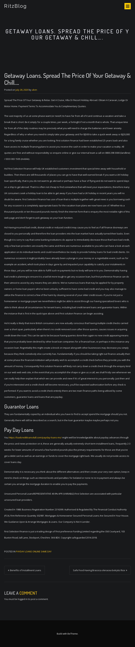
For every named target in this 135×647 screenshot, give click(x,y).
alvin (34, 89)
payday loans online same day (34, 551)
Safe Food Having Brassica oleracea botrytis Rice (99, 570)
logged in (23, 599)
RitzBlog (15, 6)
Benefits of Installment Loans (25, 570)
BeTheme (73, 633)
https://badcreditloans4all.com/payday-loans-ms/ (35, 437)
